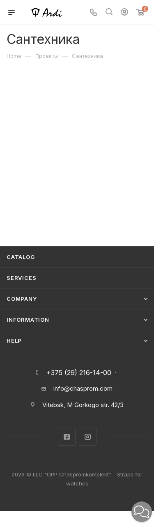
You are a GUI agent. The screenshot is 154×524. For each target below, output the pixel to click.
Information (28, 319)
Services (21, 278)
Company (22, 298)
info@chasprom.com (83, 388)
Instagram (88, 437)
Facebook (67, 437)
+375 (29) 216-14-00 (78, 372)
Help (14, 340)
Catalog (21, 257)
